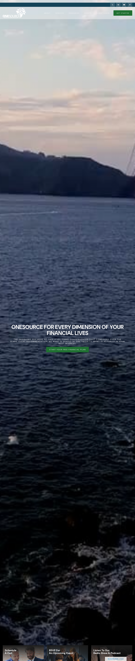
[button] (47, 10)
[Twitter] (112, 2)
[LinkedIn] (118, 2)
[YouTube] (124, 2)
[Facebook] (130, 2)
